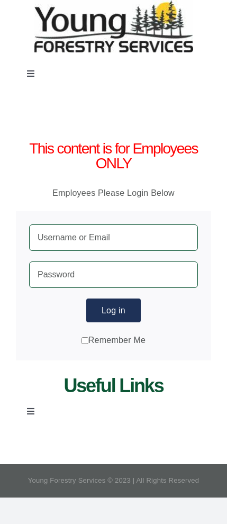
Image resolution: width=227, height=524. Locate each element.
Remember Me (113, 340)
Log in (113, 310)
